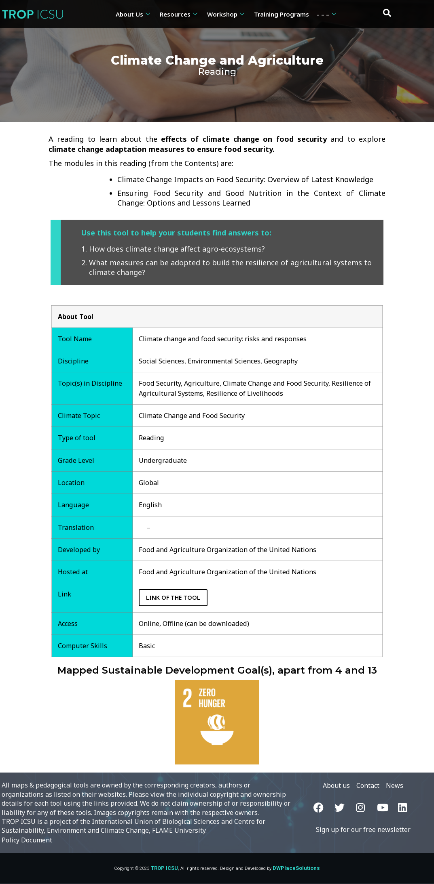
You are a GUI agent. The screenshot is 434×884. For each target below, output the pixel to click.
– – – (326, 14)
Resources (178, 14)
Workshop (225, 14)
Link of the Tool (174, 598)
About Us (133, 14)
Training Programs (281, 14)
